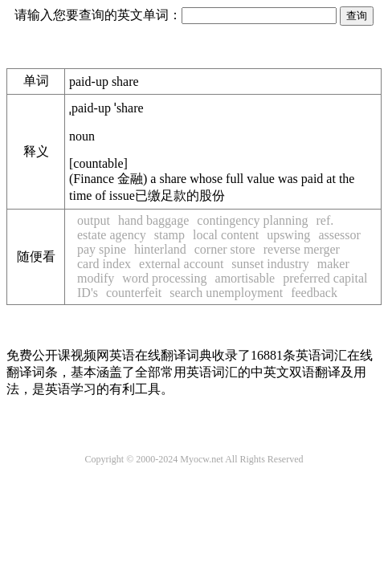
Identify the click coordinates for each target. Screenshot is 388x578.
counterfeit (133, 292)
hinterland (160, 249)
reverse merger (301, 249)
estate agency (111, 235)
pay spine (101, 249)
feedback (314, 292)
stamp (169, 235)
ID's (87, 292)
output (93, 220)
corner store (224, 249)
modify (95, 278)
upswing (288, 235)
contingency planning (252, 220)
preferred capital (325, 278)
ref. (324, 220)
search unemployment (226, 292)
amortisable (245, 278)
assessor (339, 235)
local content (226, 235)
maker (333, 264)
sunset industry (269, 264)
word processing (164, 278)
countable (98, 163)
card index (104, 264)
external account (181, 264)
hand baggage (153, 220)
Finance (108, 178)
